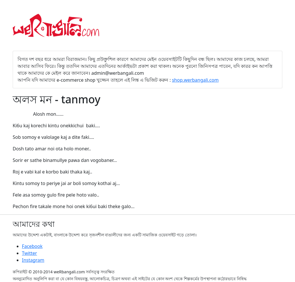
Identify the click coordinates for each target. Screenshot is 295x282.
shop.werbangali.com (195, 80)
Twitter (29, 253)
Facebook (32, 246)
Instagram (33, 260)
